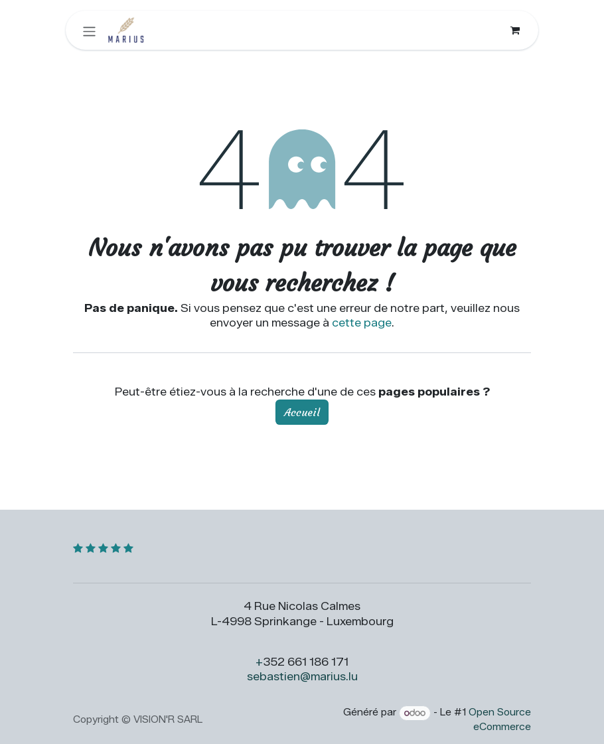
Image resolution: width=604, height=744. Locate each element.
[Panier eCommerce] (515, 30)
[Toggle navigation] (89, 30)
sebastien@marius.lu (302, 676)
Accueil (302, 412)
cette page (362, 323)
